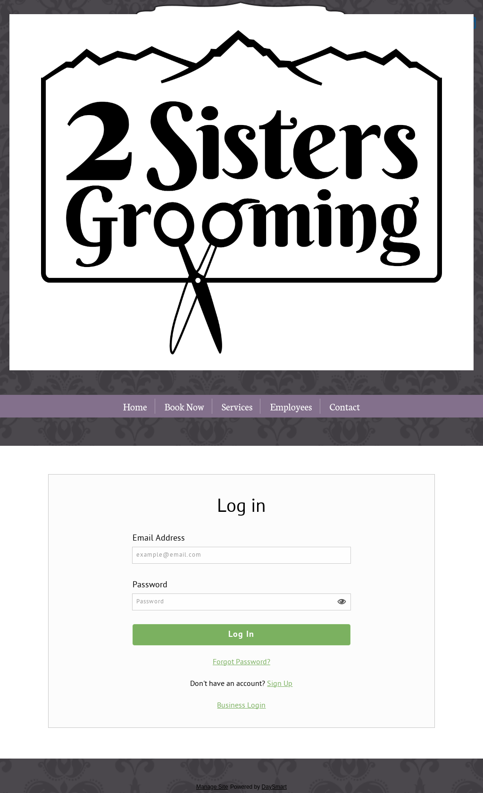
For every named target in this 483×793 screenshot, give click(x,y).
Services (237, 406)
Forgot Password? (241, 662)
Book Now (184, 406)
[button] (341, 602)
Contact (345, 406)
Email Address (159, 538)
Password (150, 585)
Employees (291, 406)
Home (135, 406)
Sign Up (279, 684)
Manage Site (212, 787)
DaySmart (274, 787)
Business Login (241, 705)
